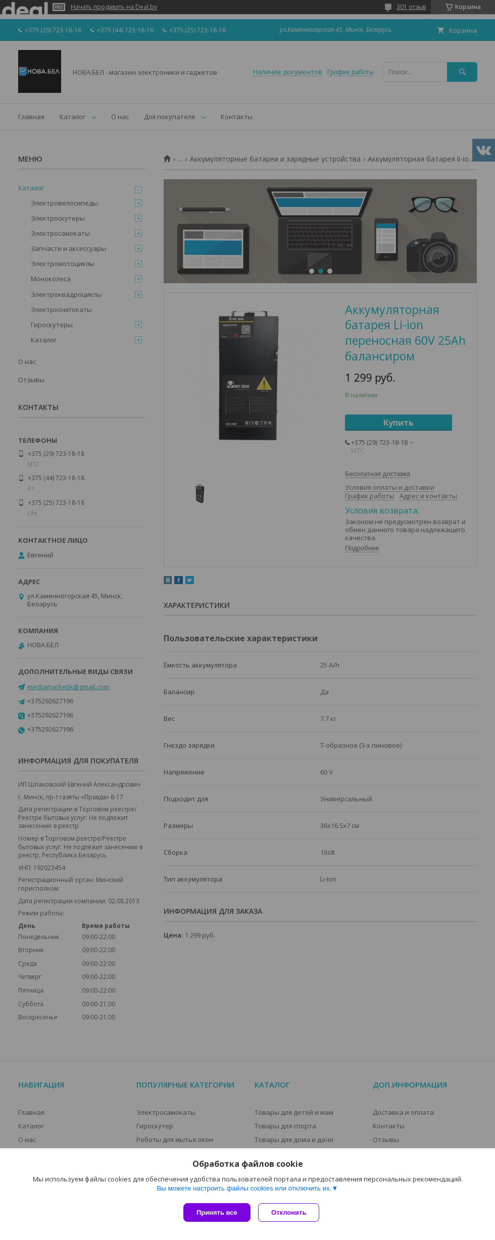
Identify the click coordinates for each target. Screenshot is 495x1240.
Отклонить (291, 1212)
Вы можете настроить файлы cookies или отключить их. (244, 1190)
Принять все (216, 1212)
